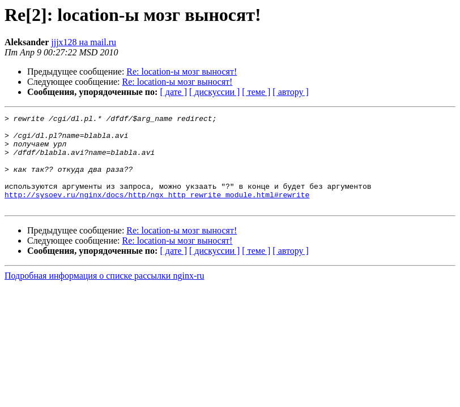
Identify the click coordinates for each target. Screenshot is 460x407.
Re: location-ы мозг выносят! (181, 71)
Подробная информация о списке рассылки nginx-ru (105, 294)
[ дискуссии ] (214, 92)
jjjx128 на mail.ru (83, 42)
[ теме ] (256, 92)
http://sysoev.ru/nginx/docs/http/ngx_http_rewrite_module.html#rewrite (157, 211)
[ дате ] (173, 92)
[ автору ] (290, 92)
